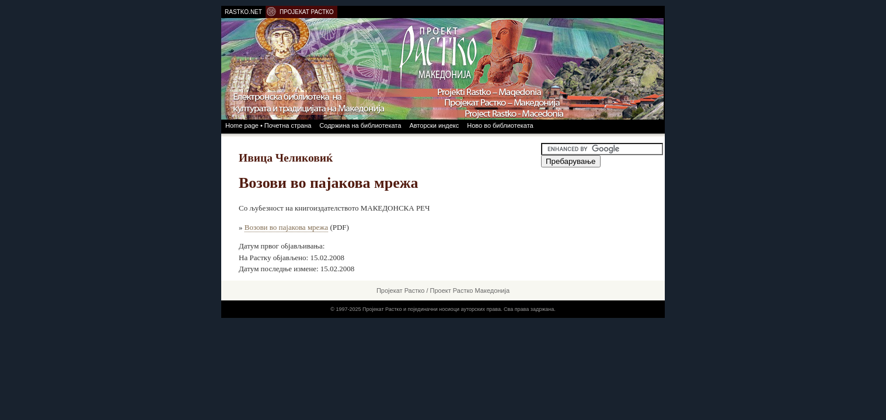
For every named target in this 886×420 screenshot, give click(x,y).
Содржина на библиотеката (360, 125)
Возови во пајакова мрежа (286, 227)
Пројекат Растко (400, 290)
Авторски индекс (434, 125)
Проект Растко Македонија (470, 290)
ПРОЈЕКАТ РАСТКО (307, 12)
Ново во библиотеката (500, 125)
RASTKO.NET (243, 12)
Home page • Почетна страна (268, 125)
